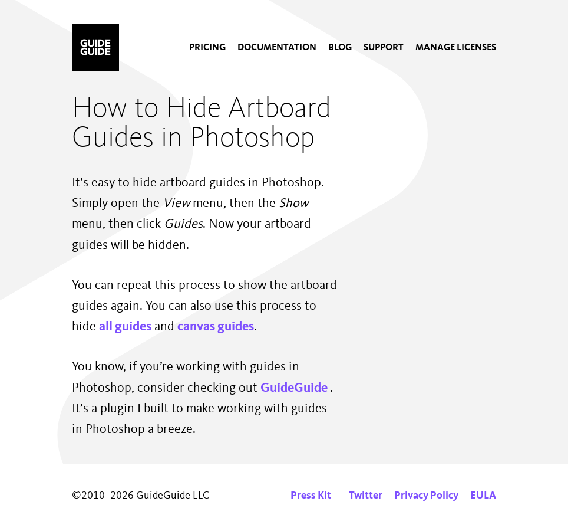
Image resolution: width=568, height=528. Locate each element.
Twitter (365, 495)
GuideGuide (295, 388)
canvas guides (215, 326)
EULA (483, 495)
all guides (125, 326)
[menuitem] (207, 47)
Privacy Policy (426, 495)
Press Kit (310, 495)
